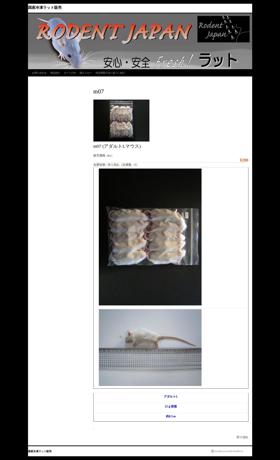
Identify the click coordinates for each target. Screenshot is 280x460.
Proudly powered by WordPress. (229, 451)
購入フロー (86, 72)
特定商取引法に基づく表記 (110, 72)
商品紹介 (55, 72)
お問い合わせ (39, 72)
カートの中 (70, 72)
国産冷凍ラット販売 (45, 7)
